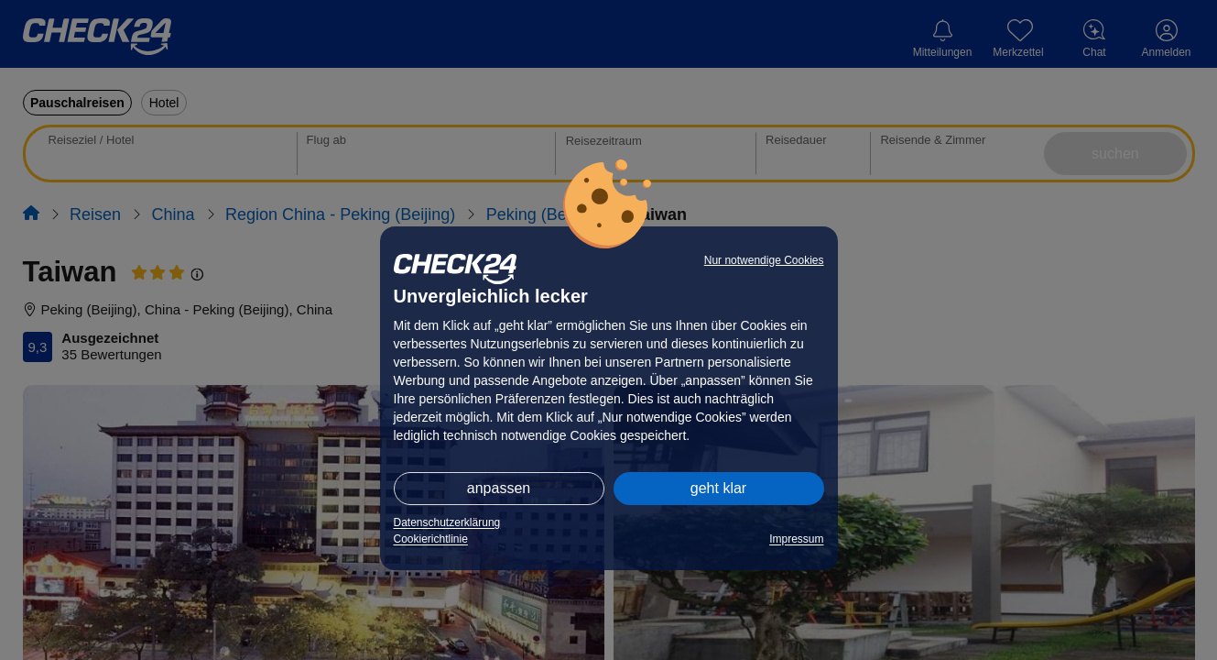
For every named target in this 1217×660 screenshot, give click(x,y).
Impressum (796, 539)
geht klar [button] (718, 488)
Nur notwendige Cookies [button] (764, 260)
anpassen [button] (498, 488)
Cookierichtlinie (431, 539)
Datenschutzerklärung (447, 522)
